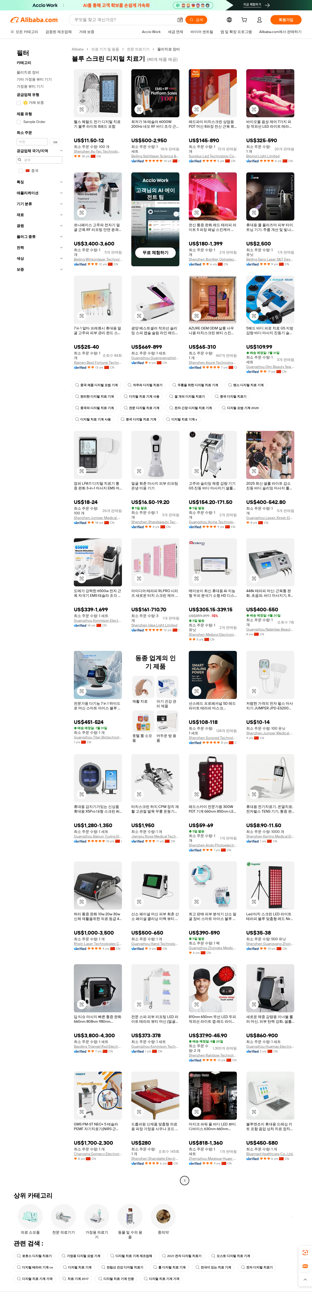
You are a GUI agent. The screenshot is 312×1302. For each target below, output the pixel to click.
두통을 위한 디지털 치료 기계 (195, 385)
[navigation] (40, 615)
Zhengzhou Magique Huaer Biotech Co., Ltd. (213, 1158)
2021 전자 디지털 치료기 (182, 1256)
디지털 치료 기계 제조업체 (131, 1256)
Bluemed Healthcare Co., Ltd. (269, 1154)
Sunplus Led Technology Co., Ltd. (213, 156)
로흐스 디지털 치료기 (34, 1256)
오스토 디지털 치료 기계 (230, 1256)
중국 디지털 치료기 (230, 396)
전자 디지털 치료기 (257, 1267)
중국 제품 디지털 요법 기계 (96, 385)
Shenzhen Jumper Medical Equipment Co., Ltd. (98, 518)
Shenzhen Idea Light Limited (154, 625)
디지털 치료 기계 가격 (35, 1279)
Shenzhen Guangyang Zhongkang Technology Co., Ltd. (270, 944)
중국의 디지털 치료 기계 (94, 408)
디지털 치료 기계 (77, 1267)
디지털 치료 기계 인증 (116, 1279)
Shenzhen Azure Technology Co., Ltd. (213, 362)
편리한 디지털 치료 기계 (94, 396)
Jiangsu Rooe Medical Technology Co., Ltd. (155, 836)
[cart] (245, 20)
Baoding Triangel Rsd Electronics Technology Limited (98, 1046)
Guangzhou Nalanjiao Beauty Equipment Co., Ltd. (270, 629)
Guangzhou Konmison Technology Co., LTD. (155, 1046)
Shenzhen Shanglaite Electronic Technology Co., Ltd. (155, 1158)
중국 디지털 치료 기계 (138, 419)
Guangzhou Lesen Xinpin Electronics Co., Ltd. (270, 518)
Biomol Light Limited (263, 156)
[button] (180, 20)
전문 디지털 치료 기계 (141, 408)
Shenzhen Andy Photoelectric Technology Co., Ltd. (213, 845)
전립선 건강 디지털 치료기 (122, 1267)
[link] (305, 1252)
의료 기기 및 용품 (105, 49)
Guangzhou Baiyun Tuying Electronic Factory (98, 836)
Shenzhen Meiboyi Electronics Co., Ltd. (213, 634)
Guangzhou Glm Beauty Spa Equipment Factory (270, 367)
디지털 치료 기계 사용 (141, 396)
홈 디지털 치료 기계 (169, 1267)
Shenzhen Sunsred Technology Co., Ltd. (213, 738)
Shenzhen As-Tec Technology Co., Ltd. (98, 151)
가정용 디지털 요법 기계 (81, 1256)
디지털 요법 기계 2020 (240, 408)
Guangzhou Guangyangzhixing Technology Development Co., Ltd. (155, 358)
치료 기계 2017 (75, 1279)
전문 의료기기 (138, 49)
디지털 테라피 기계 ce (35, 1267)
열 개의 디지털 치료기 (187, 396)
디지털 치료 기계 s (181, 419)
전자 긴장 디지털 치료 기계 (190, 408)
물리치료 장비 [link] (168, 49)
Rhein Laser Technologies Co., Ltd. (98, 944)
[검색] (196, 20)
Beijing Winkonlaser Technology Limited (98, 259)
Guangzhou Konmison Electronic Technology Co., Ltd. (98, 620)
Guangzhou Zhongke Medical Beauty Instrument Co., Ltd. (213, 948)
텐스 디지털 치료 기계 (246, 385)
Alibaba (77, 49)
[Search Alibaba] (123, 20)
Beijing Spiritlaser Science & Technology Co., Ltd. (155, 156)
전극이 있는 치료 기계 (213, 1267)
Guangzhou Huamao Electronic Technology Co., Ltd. (270, 1046)
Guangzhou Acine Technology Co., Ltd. (213, 522)
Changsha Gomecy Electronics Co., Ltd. (98, 1154)
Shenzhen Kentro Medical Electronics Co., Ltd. (270, 836)
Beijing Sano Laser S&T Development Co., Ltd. (270, 259)
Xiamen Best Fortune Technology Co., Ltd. (98, 362)
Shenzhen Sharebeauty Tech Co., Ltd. (155, 522)
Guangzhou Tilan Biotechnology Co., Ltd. (98, 737)
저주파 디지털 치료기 (145, 385)
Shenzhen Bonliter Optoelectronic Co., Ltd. (213, 259)
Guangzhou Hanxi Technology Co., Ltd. (155, 944)
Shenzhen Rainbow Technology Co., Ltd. (213, 1055)
